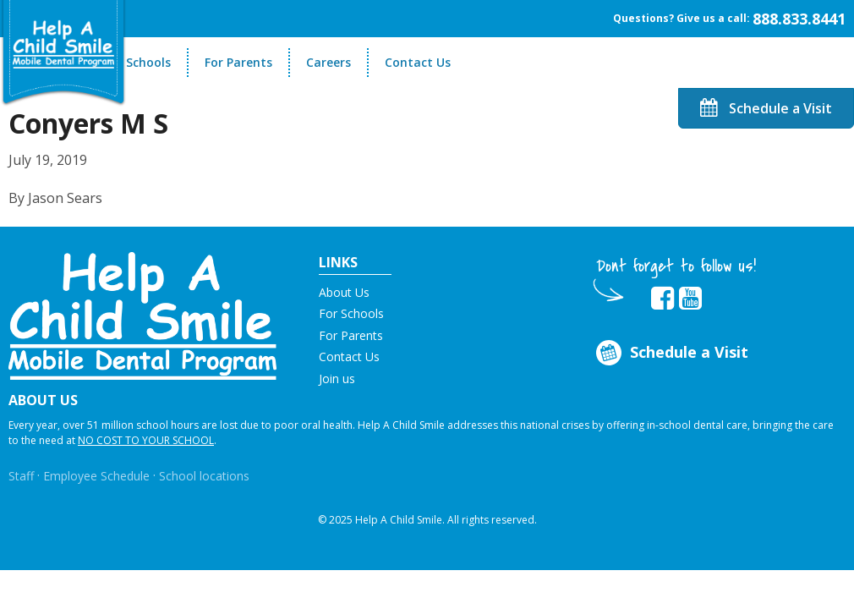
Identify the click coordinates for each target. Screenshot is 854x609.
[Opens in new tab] (662, 298)
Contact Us (418, 62)
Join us (337, 378)
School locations (204, 476)
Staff (21, 476)
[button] (142, 314)
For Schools (137, 62)
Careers (328, 62)
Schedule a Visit (766, 108)
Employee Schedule (96, 476)
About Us (344, 292)
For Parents (238, 62)
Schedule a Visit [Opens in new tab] (670, 353)
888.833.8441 (799, 18)
